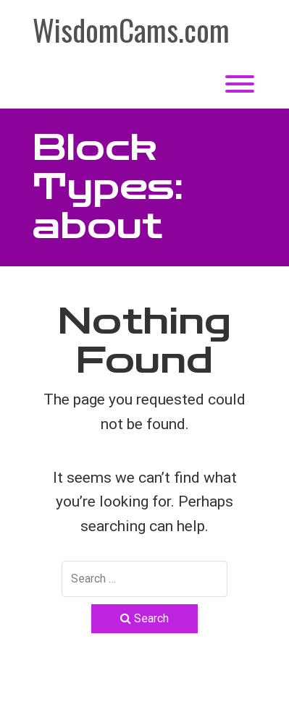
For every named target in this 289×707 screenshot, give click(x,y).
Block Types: (108, 187)
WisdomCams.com (131, 29)
